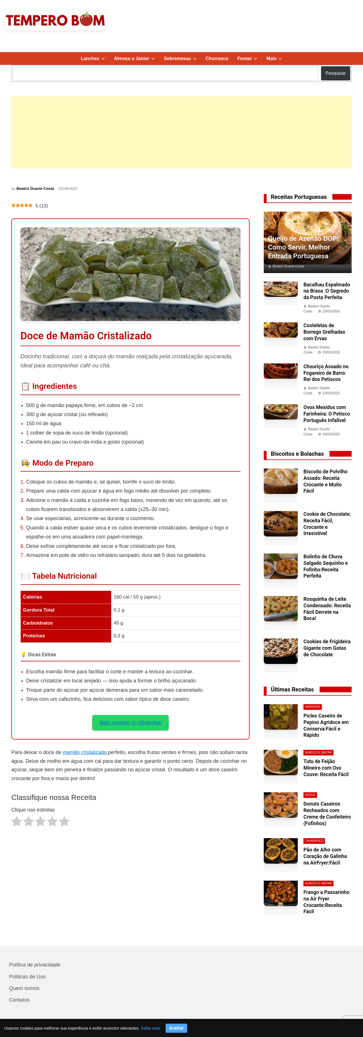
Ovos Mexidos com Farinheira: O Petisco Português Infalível (326, 413)
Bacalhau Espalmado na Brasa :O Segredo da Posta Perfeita (326, 291)
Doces (310, 795)
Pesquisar (336, 73)
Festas (249, 58)
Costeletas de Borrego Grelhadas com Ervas (324, 332)
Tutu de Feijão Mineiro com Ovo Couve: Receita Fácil (326, 768)
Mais (277, 58)
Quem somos (24, 988)
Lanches (95, 58)
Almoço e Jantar (136, 58)
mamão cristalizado (85, 752)
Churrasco (217, 58)
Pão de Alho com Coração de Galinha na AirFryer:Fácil (325, 856)
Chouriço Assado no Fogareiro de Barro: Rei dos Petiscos (326, 373)
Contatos (19, 1000)
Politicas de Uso (27, 976)
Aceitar (176, 1028)
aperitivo (312, 706)
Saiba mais (150, 1028)
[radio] (16, 822)
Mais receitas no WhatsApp (130, 722)
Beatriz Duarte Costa (35, 188)
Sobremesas (182, 58)
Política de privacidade (34, 965)
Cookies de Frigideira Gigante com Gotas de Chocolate (327, 648)
